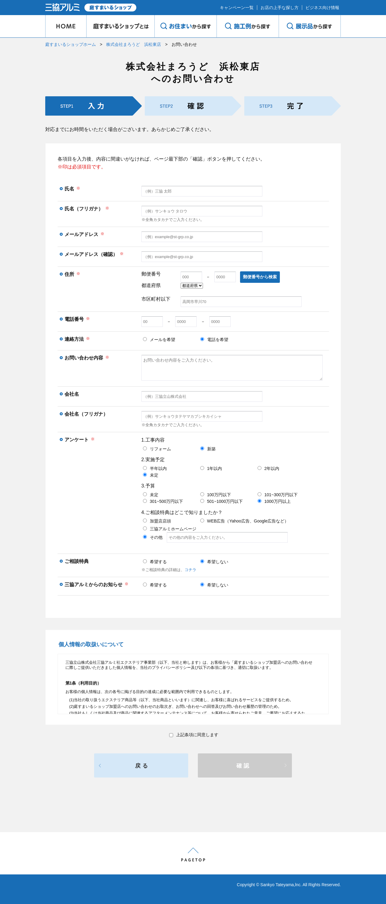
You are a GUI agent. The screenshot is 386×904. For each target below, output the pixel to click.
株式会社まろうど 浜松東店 (133, 44)
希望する (155, 561)
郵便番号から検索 (260, 276)
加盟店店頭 (157, 521)
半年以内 (155, 468)
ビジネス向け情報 (322, 7)
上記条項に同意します (193, 734)
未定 (150, 475)
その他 (215, 537)
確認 (243, 766)
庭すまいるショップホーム (70, 44)
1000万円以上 (274, 501)
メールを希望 (159, 339)
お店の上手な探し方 (280, 7)
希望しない (214, 561)
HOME (65, 26)
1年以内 (211, 468)
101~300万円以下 (278, 494)
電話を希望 (214, 339)
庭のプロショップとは (120, 26)
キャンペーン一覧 (237, 7)
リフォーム (157, 448)
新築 (208, 448)
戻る (142, 766)
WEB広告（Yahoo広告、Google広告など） (244, 521)
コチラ (190, 569)
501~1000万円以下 (221, 501)
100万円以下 (215, 494)
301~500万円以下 (163, 501)
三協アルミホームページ (169, 528)
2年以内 (269, 468)
